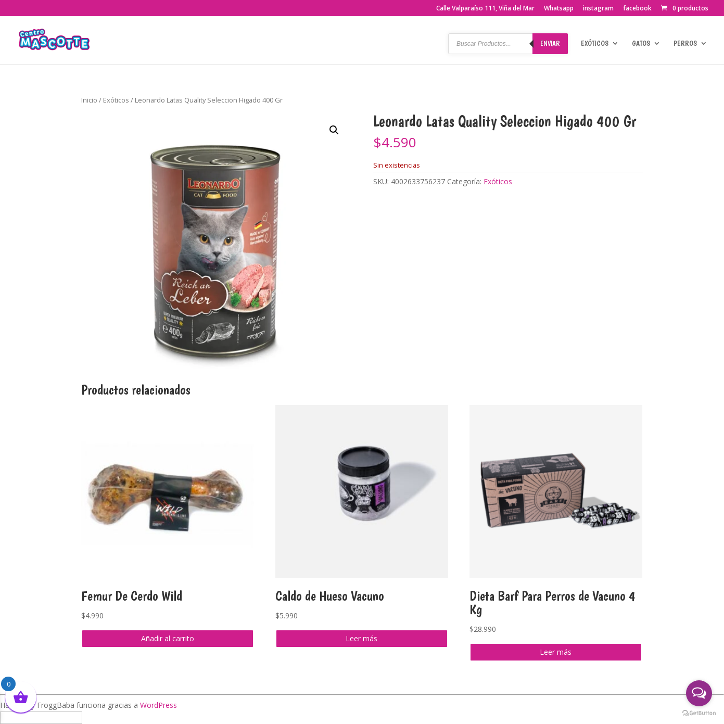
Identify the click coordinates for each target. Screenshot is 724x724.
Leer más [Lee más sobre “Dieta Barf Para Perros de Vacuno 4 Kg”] (555, 652)
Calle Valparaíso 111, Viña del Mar (485, 8)
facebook (637, 8)
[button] (334, 130)
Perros (685, 43)
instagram (598, 8)
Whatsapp (559, 8)
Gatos (641, 43)
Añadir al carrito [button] (167, 638)
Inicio (89, 100)
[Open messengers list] (699, 693)
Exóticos (594, 43)
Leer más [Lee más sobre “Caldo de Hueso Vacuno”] (361, 638)
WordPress (158, 705)
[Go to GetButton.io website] (699, 713)
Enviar (550, 43)
